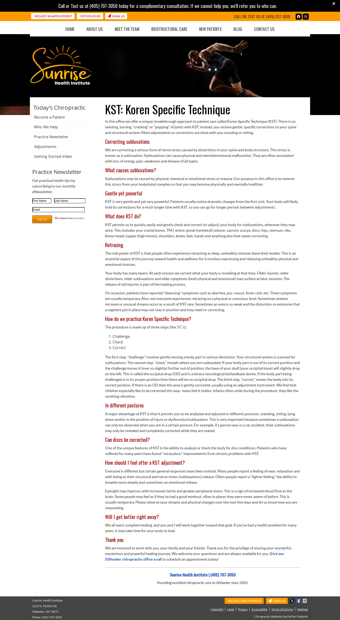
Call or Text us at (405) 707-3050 (262, 16)
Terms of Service (282, 609)
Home (69, 29)
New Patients (210, 29)
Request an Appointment (53, 16)
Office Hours (90, 16)
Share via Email (305, 601)
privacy (79, 218)
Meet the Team (127, 29)
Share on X (292, 601)
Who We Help (46, 127)
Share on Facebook (298, 601)
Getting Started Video (53, 156)
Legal (230, 609)
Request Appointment (244, 600)
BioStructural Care (169, 29)
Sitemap (302, 609)
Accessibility (259, 609)
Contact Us (264, 29)
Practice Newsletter (51, 136)
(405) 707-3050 (52, 617)
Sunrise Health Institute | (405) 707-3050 (203, 575)
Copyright (217, 609)
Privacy (243, 609)
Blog (238, 29)
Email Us (116, 16)
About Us (94, 29)
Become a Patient (49, 117)
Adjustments (45, 146)
